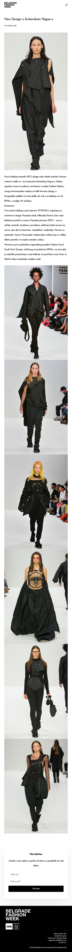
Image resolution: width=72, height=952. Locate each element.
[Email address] (35, 881)
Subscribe (36, 889)
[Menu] (66, 5)
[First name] (35, 874)
